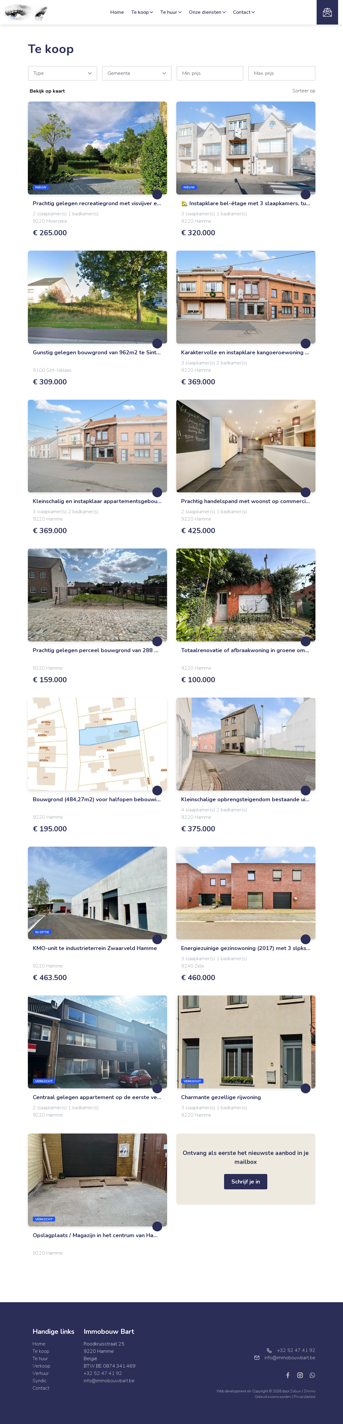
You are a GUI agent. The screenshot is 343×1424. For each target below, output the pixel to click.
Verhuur (40, 1373)
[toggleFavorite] (157, 194)
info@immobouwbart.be (109, 1380)
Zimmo (309, 1391)
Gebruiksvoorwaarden (273, 1396)
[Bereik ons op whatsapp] (312, 1375)
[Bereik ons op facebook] (290, 1375)
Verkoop (41, 1366)
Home (117, 12)
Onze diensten (207, 12)
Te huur (170, 12)
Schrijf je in (245, 1181)
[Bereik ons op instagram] (302, 1375)
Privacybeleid (304, 1396)
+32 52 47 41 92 (103, 1373)
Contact (244, 12)
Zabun (295, 1391)
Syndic (39, 1380)
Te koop (142, 12)
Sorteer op (303, 91)
